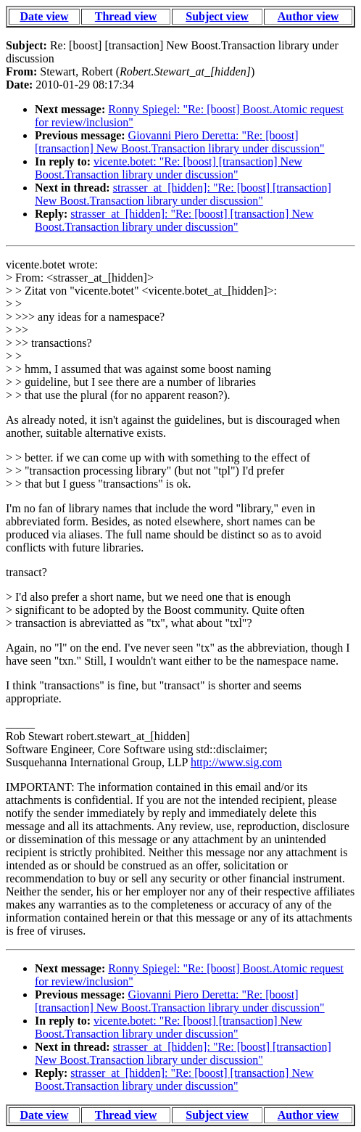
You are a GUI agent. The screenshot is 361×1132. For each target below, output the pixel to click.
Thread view (126, 16)
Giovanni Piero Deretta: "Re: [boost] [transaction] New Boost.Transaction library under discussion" (180, 142)
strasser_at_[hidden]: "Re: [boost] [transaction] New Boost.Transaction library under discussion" (183, 194)
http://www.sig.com (236, 762)
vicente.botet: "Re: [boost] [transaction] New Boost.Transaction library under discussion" (168, 168)
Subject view (217, 16)
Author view (308, 16)
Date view (44, 16)
